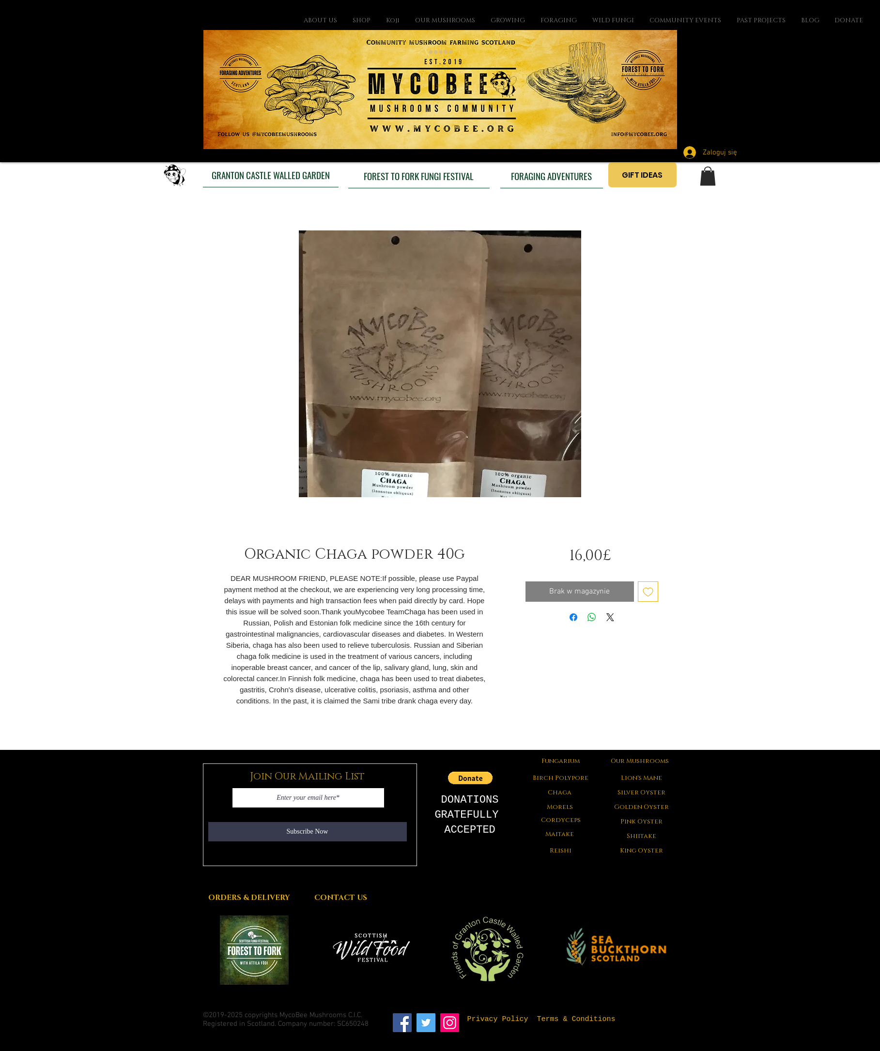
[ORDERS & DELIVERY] (249, 897)
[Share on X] (610, 617)
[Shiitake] (641, 836)
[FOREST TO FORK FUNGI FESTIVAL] (419, 175)
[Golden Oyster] (641, 807)
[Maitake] (559, 834)
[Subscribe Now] (307, 831)
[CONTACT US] (341, 897)
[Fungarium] (560, 761)
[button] (708, 176)
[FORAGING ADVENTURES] (551, 175)
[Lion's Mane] (641, 778)
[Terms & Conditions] (576, 1019)
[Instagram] (449, 1022)
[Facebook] (402, 1022)
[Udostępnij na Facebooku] (573, 617)
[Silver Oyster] (641, 792)
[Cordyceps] (560, 820)
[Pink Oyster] (641, 821)
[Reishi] (560, 850)
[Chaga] (559, 792)
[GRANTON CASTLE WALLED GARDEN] (271, 174)
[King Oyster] (641, 850)
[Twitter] (426, 1022)
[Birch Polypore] (560, 778)
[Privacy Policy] (497, 1019)
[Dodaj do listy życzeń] (648, 591)
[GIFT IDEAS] (642, 174)
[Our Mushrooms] (640, 761)
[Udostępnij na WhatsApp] (592, 617)
